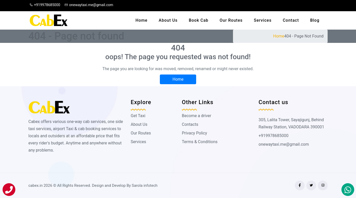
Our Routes (231, 20)
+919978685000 (44, 5)
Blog (314, 20)
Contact (291, 20)
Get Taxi (138, 115)
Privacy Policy (194, 133)
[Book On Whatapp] (347, 189)
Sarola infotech (145, 185)
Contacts (190, 124)
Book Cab (198, 20)
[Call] (9, 189)
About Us (168, 20)
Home (142, 20)
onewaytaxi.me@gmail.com (88, 5)
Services (262, 20)
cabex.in (35, 185)
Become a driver (196, 115)
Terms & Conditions (200, 141)
